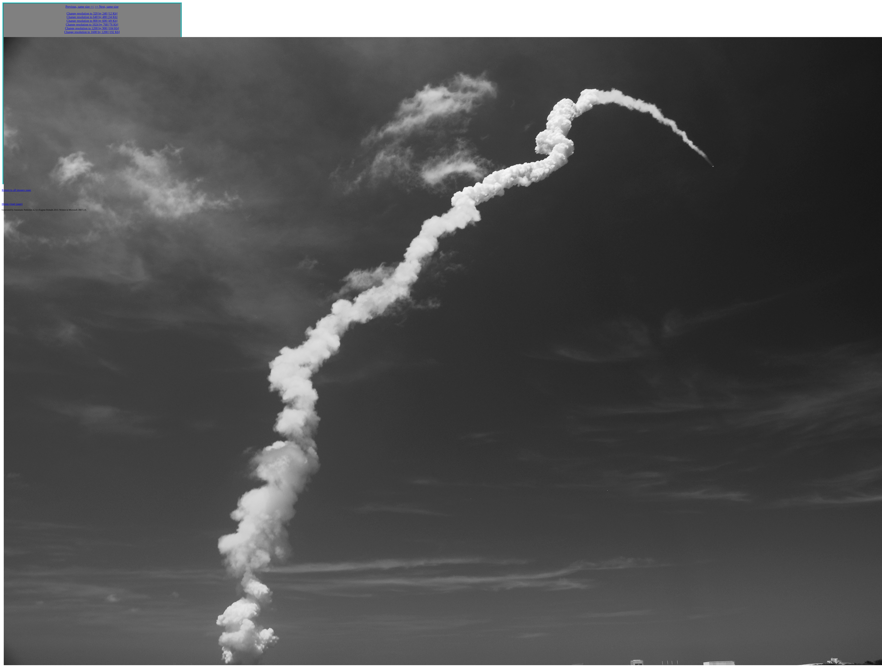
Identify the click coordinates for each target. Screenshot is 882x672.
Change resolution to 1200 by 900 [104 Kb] (92, 28)
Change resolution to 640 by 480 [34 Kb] (92, 17)
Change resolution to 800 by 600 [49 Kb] (92, 20)
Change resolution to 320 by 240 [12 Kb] (92, 13)
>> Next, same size (107, 6)
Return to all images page (16, 190)
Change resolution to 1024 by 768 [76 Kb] (92, 24)
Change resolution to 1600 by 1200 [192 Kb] (92, 32)
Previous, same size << (79, 6)
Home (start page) (12, 204)
